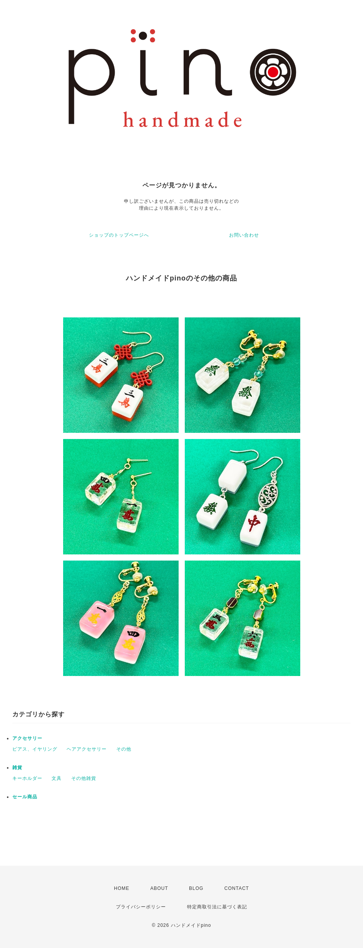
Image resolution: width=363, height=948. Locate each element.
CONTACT (236, 888)
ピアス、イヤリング (34, 749)
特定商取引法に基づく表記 (217, 907)
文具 (57, 778)
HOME (121, 888)
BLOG (196, 888)
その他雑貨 (83, 778)
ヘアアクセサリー (87, 749)
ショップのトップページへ (119, 235)
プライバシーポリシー (141, 907)
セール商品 (24, 796)
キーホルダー (27, 778)
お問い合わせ (244, 235)
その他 (123, 749)
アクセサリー (27, 738)
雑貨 (17, 767)
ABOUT (159, 888)
